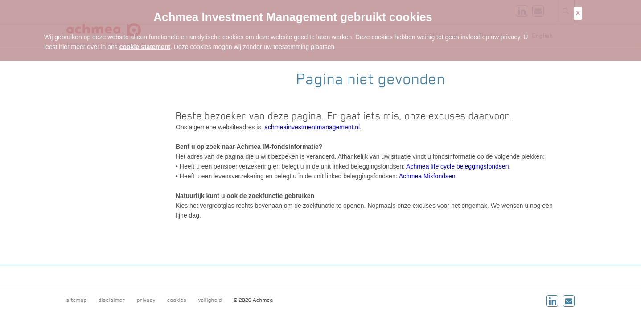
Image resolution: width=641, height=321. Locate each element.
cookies (177, 300)
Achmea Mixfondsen (427, 176)
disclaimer (112, 300)
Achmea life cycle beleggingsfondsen (457, 166)
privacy (146, 300)
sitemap (76, 300)
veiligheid (210, 300)
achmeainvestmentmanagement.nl (312, 127)
